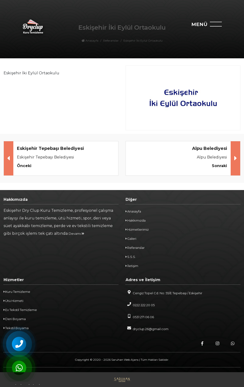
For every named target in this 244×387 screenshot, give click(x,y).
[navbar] (219, 25)
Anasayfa (133, 211)
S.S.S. (131, 257)
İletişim (132, 266)
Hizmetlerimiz (137, 229)
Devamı (76, 233)
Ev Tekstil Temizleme (20, 310)
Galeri (131, 238)
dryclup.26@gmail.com (147, 328)
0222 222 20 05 (140, 304)
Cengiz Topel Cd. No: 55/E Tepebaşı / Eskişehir (164, 292)
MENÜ (199, 24)
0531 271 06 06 (140, 316)
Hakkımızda (136, 220)
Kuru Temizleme (17, 292)
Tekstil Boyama (16, 328)
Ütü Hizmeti (13, 301)
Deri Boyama (15, 319)
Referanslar (135, 248)
